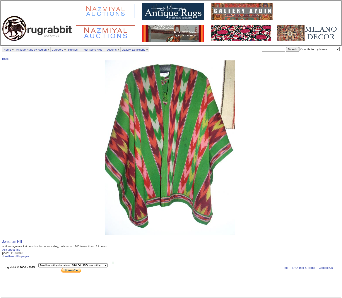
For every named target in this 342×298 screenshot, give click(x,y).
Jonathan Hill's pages (15, 256)
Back (5, 58)
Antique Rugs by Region (31, 49)
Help (285, 267)
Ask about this (11, 249)
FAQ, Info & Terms (303, 267)
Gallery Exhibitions (133, 49)
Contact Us (326, 267)
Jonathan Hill (12, 241)
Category (57, 49)
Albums (112, 49)
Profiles (73, 49)
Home (7, 49)
